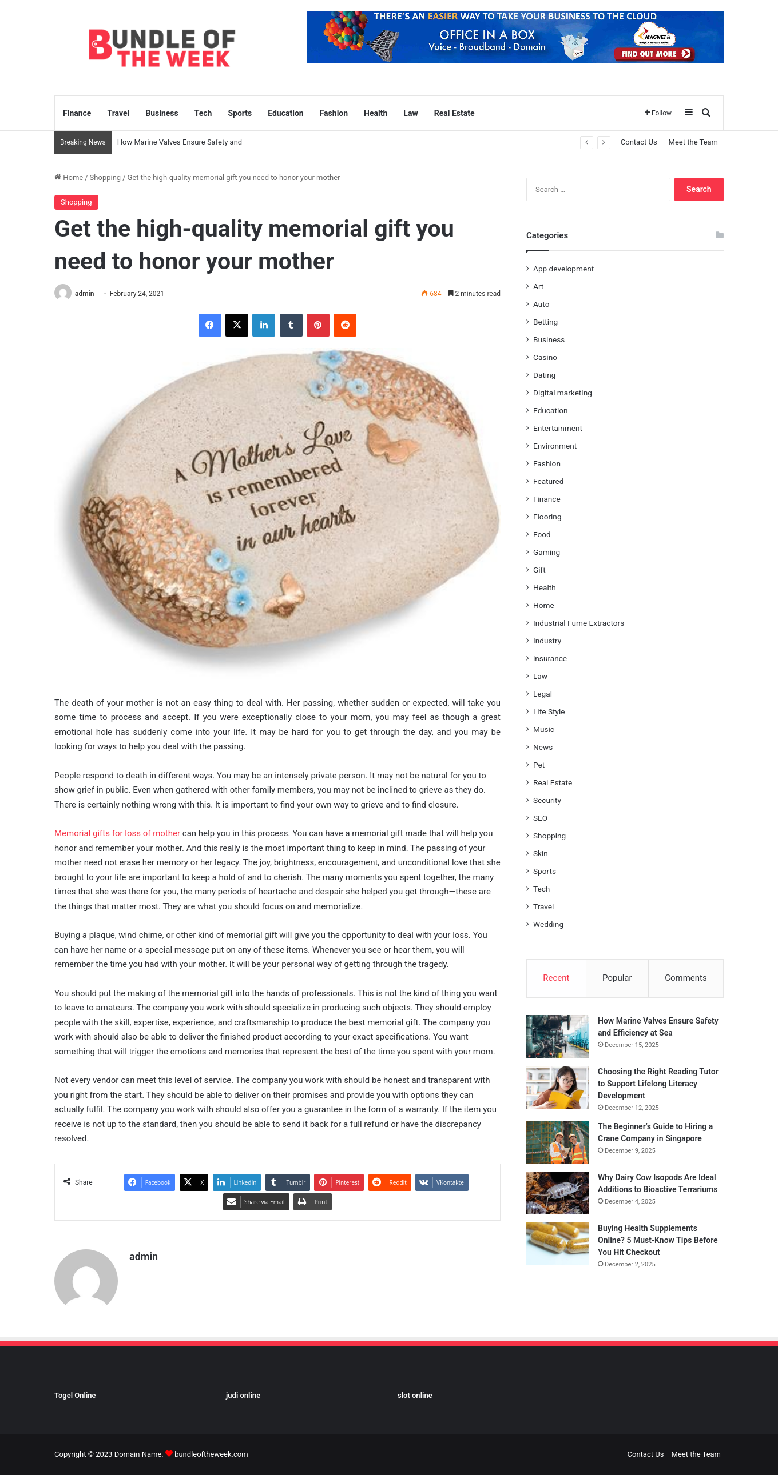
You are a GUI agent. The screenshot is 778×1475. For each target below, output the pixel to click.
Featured (548, 481)
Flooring (547, 516)
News (543, 747)
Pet (539, 764)
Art (538, 286)
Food (542, 534)
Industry (547, 640)
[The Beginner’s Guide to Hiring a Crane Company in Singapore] (557, 1142)
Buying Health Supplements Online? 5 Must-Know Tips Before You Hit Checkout (658, 1240)
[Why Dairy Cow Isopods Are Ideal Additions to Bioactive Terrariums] (557, 1193)
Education (285, 113)
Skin (540, 853)
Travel (118, 113)
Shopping (105, 177)
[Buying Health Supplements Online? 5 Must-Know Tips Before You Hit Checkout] (557, 1243)
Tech (203, 113)
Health (375, 113)
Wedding (548, 924)
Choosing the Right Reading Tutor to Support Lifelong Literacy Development (658, 1083)
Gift (539, 569)
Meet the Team (693, 142)
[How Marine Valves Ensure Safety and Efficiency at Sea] (557, 1036)
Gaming (546, 552)
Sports (240, 113)
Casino (545, 357)
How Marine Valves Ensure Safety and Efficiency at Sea (208, 142)
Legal (542, 693)
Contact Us (639, 142)
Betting (545, 321)
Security (547, 800)
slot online (415, 1395)
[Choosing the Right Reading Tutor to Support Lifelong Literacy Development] (557, 1087)
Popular (617, 978)
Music (543, 729)
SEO (540, 817)
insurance (550, 658)
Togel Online (75, 1395)
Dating (544, 374)
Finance (77, 113)
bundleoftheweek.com (211, 1454)
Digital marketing (562, 392)
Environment (555, 445)
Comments (686, 978)
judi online (243, 1395)
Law (410, 113)
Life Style (549, 711)
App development (563, 268)
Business (161, 113)
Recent (556, 978)
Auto (541, 304)
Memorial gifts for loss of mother (117, 833)
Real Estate (454, 113)
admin (84, 294)
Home (68, 177)
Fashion (334, 113)
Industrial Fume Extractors (578, 622)
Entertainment (557, 428)
